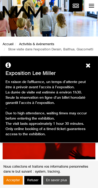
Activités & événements (36, 44)
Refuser (32, 180)
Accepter (13, 180)
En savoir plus (56, 180)
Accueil (8, 44)
